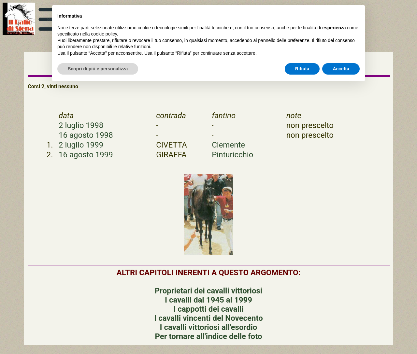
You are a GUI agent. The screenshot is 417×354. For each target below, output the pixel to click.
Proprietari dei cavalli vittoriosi (208, 290)
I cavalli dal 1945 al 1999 (208, 299)
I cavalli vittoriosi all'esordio (208, 327)
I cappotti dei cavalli (208, 309)
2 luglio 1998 (81, 125)
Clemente (228, 144)
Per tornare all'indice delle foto (208, 336)
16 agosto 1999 (86, 154)
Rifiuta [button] (302, 68)
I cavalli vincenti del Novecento (208, 318)
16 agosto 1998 (86, 135)
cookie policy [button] (104, 33)
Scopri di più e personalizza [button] (98, 68)
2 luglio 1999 (81, 144)
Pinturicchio (232, 154)
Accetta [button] (341, 68)
